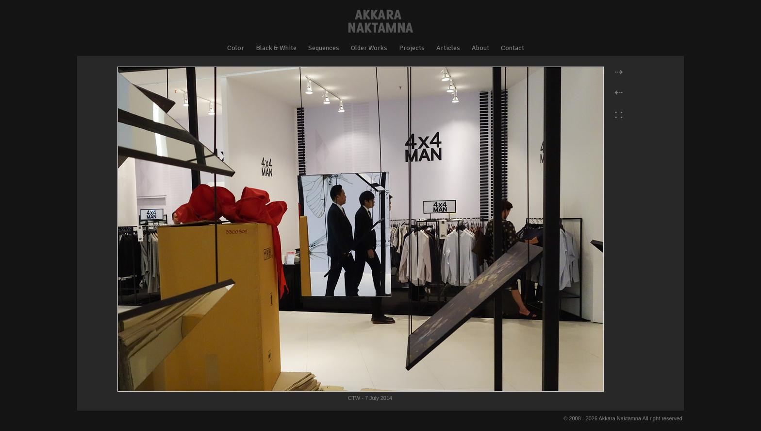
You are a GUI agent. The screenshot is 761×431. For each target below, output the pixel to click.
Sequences (323, 48)
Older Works (369, 48)
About (480, 48)
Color (235, 48)
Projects (412, 48)
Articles (448, 48)
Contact (512, 48)
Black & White (276, 48)
